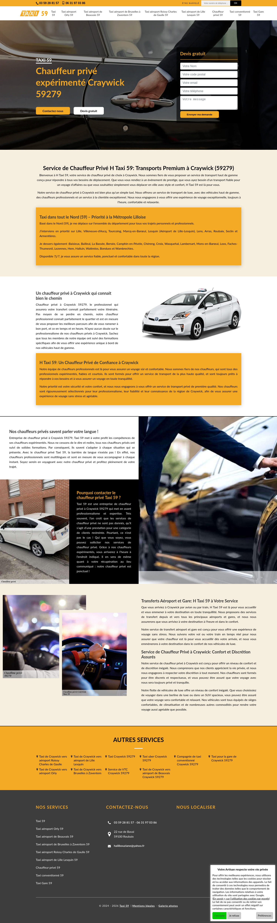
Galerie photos (168, 905)
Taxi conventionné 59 (240, 13)
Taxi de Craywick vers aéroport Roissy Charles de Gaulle (53, 760)
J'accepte (219, 915)
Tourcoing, (115, 231)
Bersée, (111, 243)
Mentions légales (143, 905)
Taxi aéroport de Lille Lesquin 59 (193, 13)
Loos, (224, 243)
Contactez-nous (53, 111)
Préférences (264, 915)
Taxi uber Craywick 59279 (154, 758)
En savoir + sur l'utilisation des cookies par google (241, 898)
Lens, (200, 231)
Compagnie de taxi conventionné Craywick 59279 (189, 760)
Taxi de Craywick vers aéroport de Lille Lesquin (87, 760)
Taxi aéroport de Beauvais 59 (93, 13)
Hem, (71, 248)
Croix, (160, 243)
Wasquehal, (172, 243)
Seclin (230, 231)
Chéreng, (150, 243)
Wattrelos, (93, 248)
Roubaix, (220, 231)
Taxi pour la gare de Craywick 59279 (223, 758)
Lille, (79, 231)
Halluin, (80, 248)
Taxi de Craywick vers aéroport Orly (53, 771)
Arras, (209, 231)
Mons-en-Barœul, (208, 243)
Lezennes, (61, 248)
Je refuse (234, 915)
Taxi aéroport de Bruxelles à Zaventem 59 (124, 13)
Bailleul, (86, 243)
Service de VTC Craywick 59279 (118, 771)
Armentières (48, 236)
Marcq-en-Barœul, (135, 231)
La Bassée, (99, 243)
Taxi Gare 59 (258, 13)
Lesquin (153, 231)
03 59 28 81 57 (124, 822)
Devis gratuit (88, 111)
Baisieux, (75, 243)
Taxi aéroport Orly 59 (68, 13)
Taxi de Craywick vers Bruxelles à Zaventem (87, 771)
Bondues (105, 248)
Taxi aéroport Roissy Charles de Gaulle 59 (161, 13)
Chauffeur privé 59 (218, 13)
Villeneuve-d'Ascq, (95, 231)
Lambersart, (188, 243)
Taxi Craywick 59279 (121, 756)
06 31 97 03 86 (147, 822)
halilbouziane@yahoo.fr (129, 845)
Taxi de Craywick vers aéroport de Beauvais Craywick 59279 (156, 773)
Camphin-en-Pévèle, (130, 243)
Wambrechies (124, 248)
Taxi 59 (53, 13)
